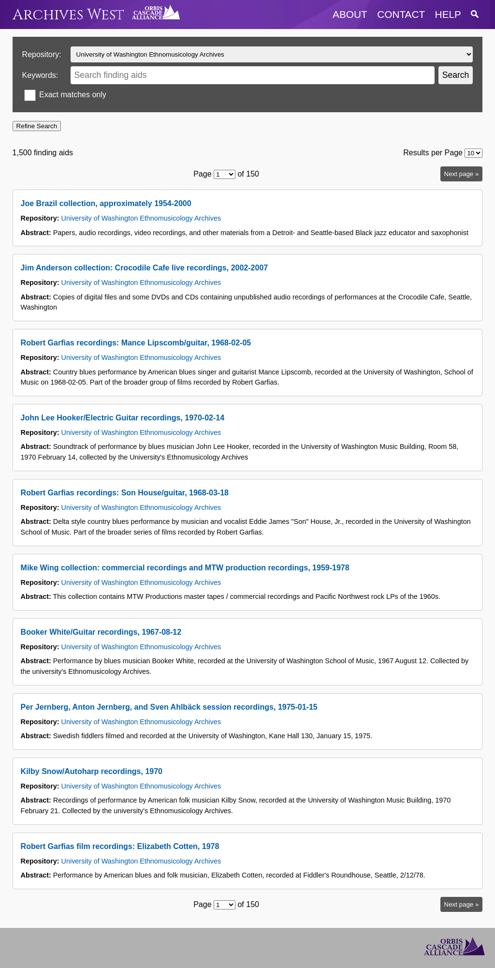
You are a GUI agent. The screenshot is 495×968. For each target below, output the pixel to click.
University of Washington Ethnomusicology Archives (141, 218)
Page (202, 174)
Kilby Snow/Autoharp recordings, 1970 (91, 771)
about (350, 14)
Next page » (461, 174)
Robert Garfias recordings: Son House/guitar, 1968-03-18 (125, 493)
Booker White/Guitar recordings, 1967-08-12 (101, 632)
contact (401, 14)
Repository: (41, 54)
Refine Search (36, 126)
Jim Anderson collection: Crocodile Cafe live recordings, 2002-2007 (144, 268)
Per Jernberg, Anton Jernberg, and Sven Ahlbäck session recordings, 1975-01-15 (169, 707)
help (448, 14)
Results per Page (433, 153)
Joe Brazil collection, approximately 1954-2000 (106, 203)
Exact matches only (72, 94)
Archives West (68, 15)
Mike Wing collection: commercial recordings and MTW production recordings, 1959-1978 (185, 568)
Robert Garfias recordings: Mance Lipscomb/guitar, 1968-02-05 (136, 343)
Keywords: (40, 75)
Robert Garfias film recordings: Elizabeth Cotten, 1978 (120, 846)
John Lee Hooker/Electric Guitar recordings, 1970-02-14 (123, 418)
